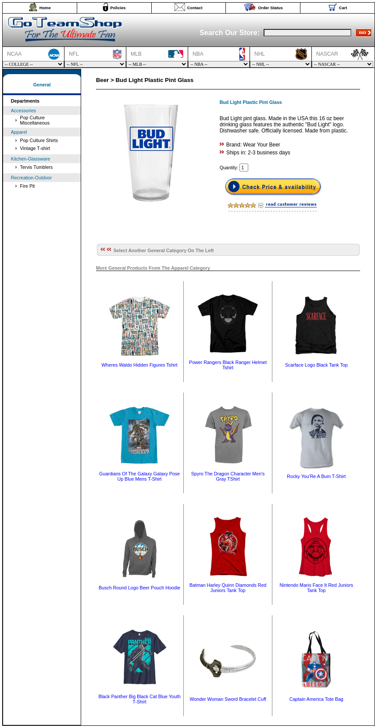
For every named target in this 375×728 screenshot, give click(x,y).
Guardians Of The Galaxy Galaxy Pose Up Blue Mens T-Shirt (139, 476)
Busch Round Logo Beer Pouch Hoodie (139, 587)
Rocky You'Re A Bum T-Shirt (316, 476)
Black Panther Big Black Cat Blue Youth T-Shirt (139, 699)
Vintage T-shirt (35, 148)
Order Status (270, 8)
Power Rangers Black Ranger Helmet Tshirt (228, 365)
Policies (117, 8)
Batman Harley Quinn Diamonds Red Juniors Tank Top (227, 587)
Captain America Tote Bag (316, 699)
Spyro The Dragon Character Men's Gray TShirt (228, 476)
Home (45, 8)
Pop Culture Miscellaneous (35, 120)
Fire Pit (27, 186)
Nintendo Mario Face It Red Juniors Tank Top (316, 587)
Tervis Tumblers (36, 167)
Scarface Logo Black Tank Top (316, 365)
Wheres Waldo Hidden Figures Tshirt (140, 365)
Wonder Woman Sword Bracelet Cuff (228, 699)
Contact (195, 8)
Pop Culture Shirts (39, 140)
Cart (343, 8)
